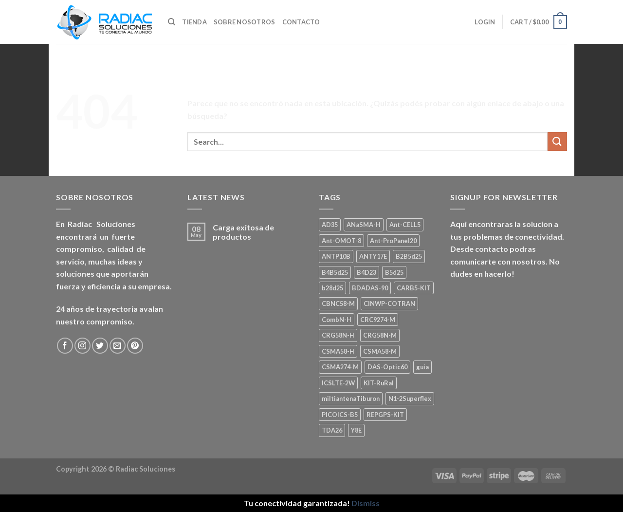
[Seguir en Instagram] (82, 346)
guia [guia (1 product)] (422, 367)
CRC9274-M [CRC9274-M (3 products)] (377, 319)
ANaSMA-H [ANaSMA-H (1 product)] (364, 224)
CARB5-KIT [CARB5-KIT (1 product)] (414, 288)
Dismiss (365, 503)
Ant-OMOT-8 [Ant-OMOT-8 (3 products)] (341, 241)
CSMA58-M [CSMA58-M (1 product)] (380, 351)
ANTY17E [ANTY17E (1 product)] (373, 256)
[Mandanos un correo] (118, 346)
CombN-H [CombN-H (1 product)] (336, 319)
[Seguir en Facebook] (65, 346)
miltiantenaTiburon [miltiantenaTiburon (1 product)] (351, 398)
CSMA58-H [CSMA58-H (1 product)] (338, 351)
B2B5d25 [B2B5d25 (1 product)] (409, 256)
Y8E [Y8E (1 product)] (356, 430)
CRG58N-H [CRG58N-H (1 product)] (338, 335)
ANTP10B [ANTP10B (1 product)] (336, 256)
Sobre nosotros (244, 22)
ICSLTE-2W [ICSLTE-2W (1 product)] (338, 383)
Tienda (194, 22)
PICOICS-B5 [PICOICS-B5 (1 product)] (340, 414)
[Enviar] (557, 141)
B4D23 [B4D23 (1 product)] (366, 272)
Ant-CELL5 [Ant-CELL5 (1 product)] (405, 224)
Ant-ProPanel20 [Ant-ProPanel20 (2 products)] (393, 241)
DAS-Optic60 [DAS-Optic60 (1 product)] (387, 367)
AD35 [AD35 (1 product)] (330, 224)
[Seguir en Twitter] (100, 346)
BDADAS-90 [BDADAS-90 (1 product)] (370, 288)
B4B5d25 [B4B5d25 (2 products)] (335, 272)
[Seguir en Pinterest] (135, 346)
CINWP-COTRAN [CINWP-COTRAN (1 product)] (389, 303)
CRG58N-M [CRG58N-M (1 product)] (380, 335)
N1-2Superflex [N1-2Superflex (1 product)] (409, 398)
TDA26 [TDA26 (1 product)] (332, 430)
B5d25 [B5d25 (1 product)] (394, 272)
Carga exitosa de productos (243, 232)
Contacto (301, 22)
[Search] (171, 22)
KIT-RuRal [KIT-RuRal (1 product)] (379, 383)
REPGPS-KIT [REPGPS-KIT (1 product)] (385, 414)
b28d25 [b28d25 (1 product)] (332, 288)
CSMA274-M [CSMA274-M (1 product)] (340, 367)
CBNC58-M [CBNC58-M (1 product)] (338, 303)
